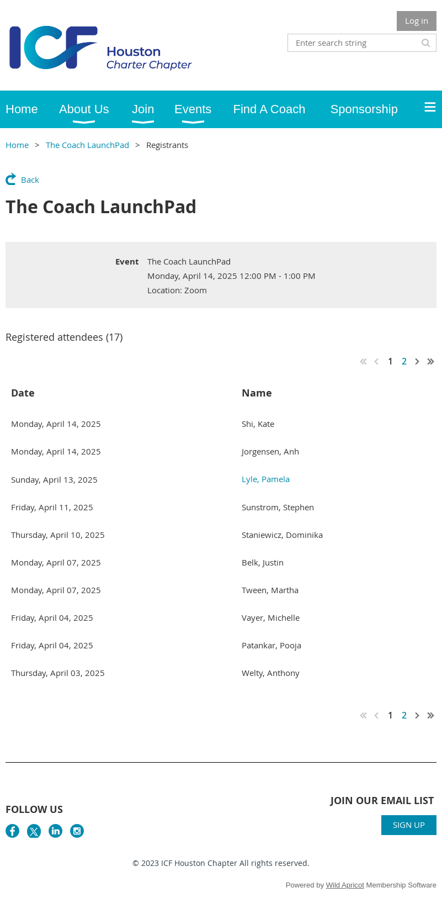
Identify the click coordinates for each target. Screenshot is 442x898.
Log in (416, 20)
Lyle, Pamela (266, 478)
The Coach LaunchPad (87, 144)
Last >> (430, 361)
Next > (417, 361)
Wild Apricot (345, 885)
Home (17, 144)
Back (30, 179)
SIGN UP (409, 824)
